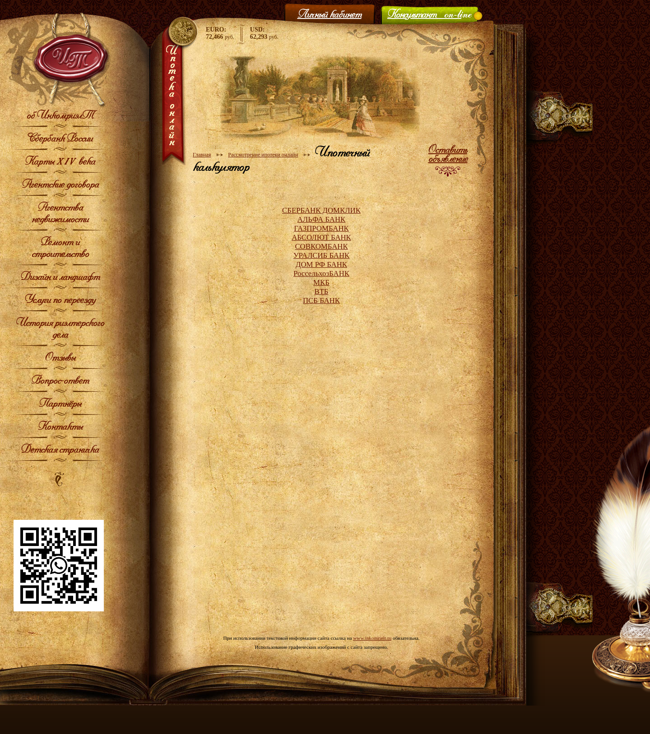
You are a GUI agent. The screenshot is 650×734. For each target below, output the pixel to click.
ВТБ (322, 291)
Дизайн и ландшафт (60, 276)
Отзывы (60, 357)
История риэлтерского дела (60, 328)
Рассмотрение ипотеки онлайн (263, 154)
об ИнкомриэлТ (60, 115)
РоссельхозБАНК (321, 273)
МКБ (321, 282)
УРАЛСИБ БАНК (321, 255)
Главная (202, 154)
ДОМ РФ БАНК (321, 264)
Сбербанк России (60, 138)
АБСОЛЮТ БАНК (321, 237)
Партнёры (60, 403)
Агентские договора (60, 184)
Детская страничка (60, 449)
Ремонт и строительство (60, 247)
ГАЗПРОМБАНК (321, 228)
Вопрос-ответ (60, 380)
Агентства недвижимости (60, 213)
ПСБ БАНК (321, 300)
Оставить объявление (448, 153)
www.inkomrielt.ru (372, 638)
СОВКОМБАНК (321, 246)
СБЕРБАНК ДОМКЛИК (321, 210)
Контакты (60, 426)
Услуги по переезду (60, 299)
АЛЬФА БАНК (321, 219)
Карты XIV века (60, 161)
